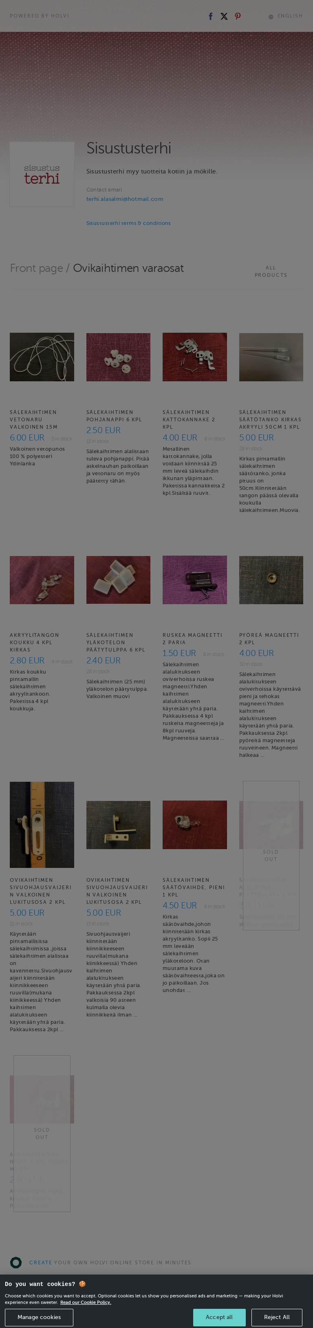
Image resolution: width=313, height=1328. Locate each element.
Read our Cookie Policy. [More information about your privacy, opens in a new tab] (85, 1310)
